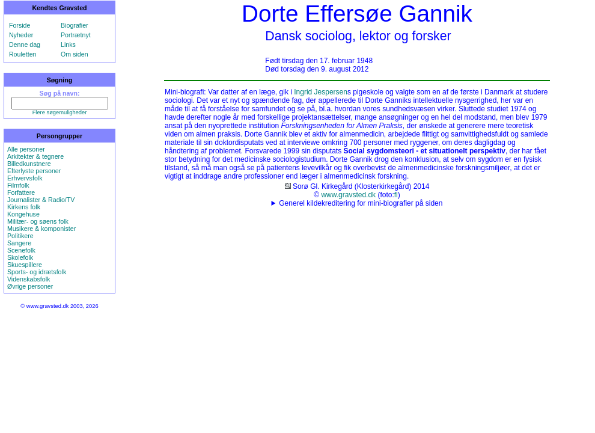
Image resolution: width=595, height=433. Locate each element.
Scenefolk (21, 250)
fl (396, 195)
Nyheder (21, 34)
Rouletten (23, 54)
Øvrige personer (30, 286)
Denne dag (24, 44)
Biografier (74, 25)
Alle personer (26, 149)
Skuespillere (24, 264)
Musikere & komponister (41, 228)
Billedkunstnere (29, 163)
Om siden (74, 54)
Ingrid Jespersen (320, 92)
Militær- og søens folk (38, 221)
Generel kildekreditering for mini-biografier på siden (360, 203)
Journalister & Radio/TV (41, 199)
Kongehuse (23, 214)
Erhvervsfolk (25, 178)
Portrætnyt (76, 34)
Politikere (20, 235)
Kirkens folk (23, 206)
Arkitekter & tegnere (35, 156)
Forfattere (21, 192)
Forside (20, 25)
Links (68, 44)
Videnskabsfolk (28, 279)
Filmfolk (18, 185)
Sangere (19, 243)
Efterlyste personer (34, 170)
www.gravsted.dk (348, 195)
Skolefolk (20, 257)
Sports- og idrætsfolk (36, 271)
